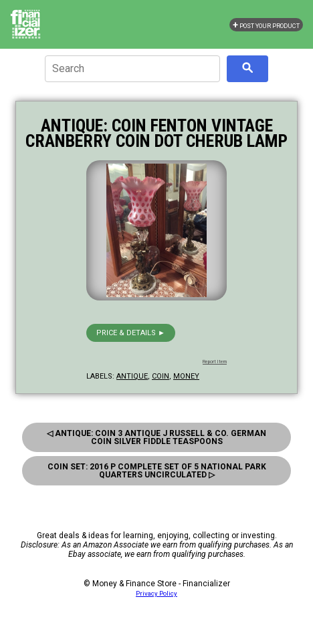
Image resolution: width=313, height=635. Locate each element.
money (186, 376)
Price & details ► (130, 333)
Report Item (215, 362)
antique (132, 376)
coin (160, 376)
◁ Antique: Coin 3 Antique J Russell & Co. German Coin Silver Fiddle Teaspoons (156, 437)
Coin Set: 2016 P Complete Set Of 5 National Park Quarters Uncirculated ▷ (156, 470)
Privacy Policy (156, 593)
